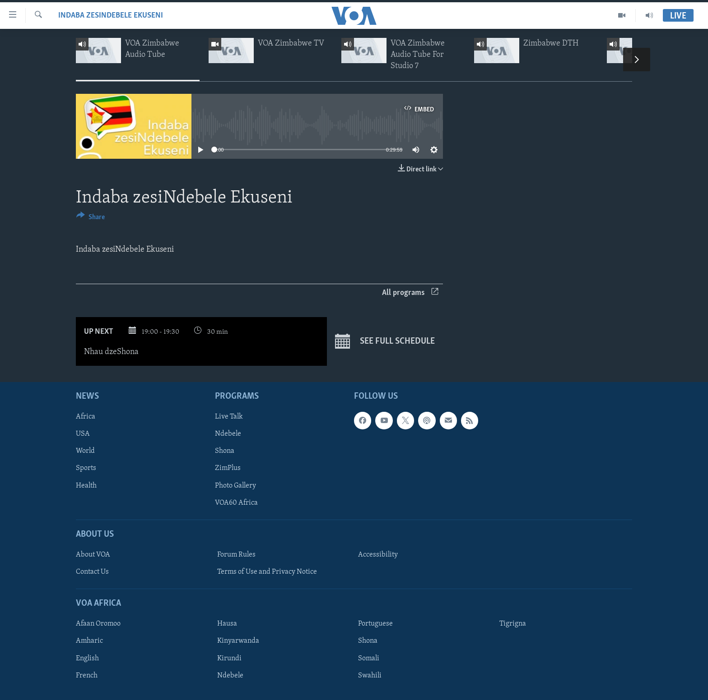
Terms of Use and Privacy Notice (267, 572)
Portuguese (375, 623)
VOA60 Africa (236, 502)
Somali (368, 658)
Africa (85, 416)
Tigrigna (512, 623)
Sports (86, 468)
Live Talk (229, 416)
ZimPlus (228, 468)
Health (86, 485)
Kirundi (229, 658)
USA (83, 434)
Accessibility (378, 554)
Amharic (89, 641)
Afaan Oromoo (98, 623)
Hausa (227, 623)
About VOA (93, 554)
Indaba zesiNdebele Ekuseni (110, 15)
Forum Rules (236, 554)
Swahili (370, 675)
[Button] (90, 218)
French (87, 675)
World (85, 451)
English (87, 658)
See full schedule (385, 341)
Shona (224, 451)
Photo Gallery (235, 485)
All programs (410, 293)
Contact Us (92, 572)
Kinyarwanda (238, 641)
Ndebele (228, 434)
